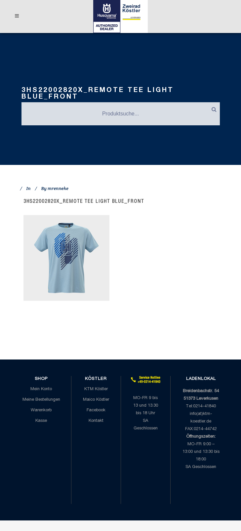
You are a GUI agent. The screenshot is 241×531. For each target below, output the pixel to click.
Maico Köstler (96, 400)
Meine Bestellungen (41, 400)
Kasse (41, 421)
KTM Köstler (96, 389)
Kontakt (96, 421)
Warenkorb (41, 410)
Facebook (96, 410)
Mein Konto (41, 389)
